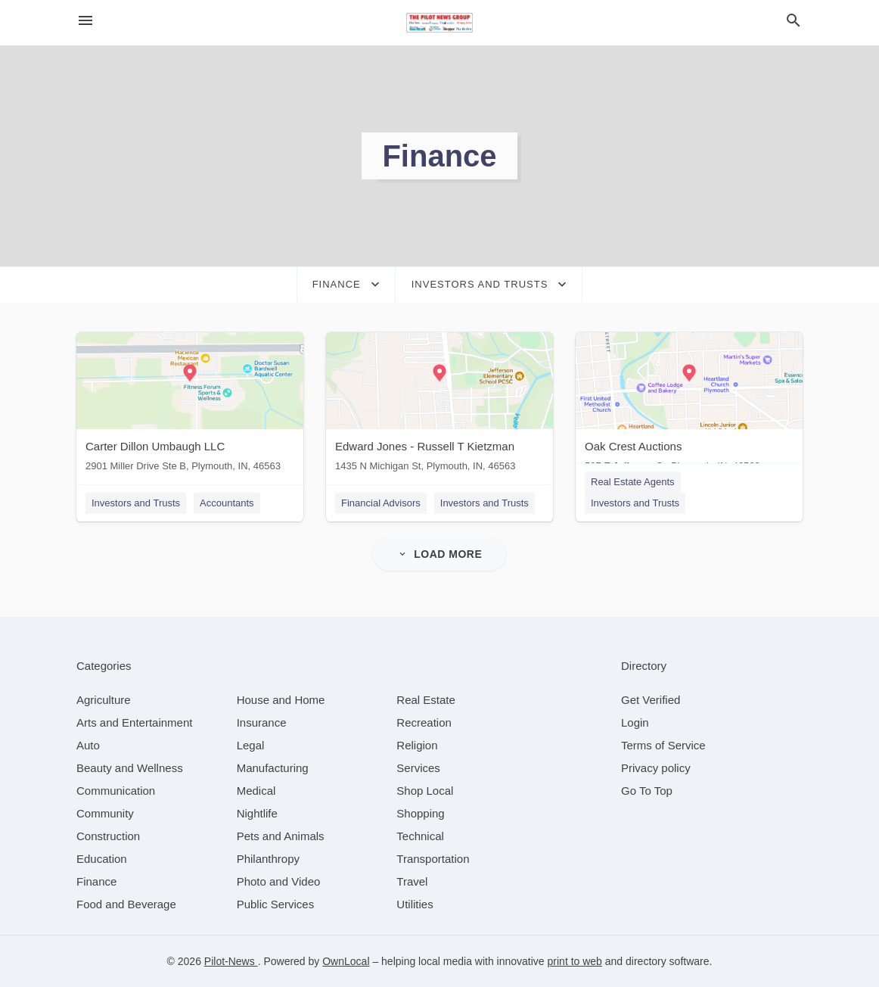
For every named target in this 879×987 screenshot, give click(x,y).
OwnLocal (345, 961)
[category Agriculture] (103, 699)
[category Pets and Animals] (281, 836)
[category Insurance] (262, 722)
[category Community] (105, 813)
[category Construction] (108, 836)
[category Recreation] (424, 722)
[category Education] (101, 858)
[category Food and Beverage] (126, 904)
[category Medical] (256, 790)
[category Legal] (251, 745)
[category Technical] (420, 836)
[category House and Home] (281, 699)
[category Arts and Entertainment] (134, 722)
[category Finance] (96, 881)
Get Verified (650, 699)
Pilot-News (231, 961)
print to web (575, 961)
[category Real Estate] (425, 699)
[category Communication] (115, 790)
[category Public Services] (276, 904)
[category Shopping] (420, 813)
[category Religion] (416, 745)
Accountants (227, 503)
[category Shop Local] (424, 790)
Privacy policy (656, 767)
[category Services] (418, 767)
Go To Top (646, 790)
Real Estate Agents (633, 481)
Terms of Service (663, 745)
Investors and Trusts (136, 503)
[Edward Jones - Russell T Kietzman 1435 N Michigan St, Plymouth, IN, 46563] (439, 405)
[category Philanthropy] (268, 858)
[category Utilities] (414, 904)
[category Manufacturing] (273, 767)
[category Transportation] (432, 858)
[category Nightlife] (257, 813)
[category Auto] (88, 745)
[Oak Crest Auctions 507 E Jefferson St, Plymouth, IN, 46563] (689, 405)
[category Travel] (411, 881)
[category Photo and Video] (279, 881)
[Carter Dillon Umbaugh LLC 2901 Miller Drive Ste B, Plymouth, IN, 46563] (189, 405)
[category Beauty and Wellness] (129, 767)
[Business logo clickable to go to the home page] (439, 23)
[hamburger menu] (85, 20)
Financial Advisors (381, 503)
